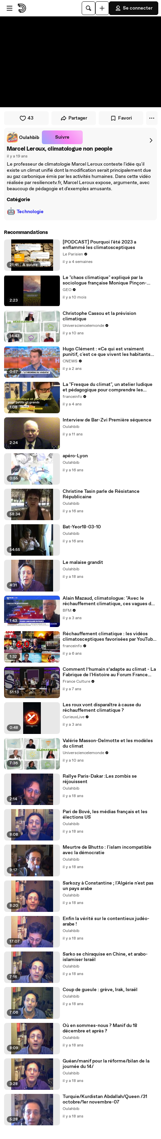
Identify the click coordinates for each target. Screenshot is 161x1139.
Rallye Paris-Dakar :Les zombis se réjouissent (100, 779)
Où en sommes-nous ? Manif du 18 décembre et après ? (100, 1028)
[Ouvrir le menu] (9, 8)
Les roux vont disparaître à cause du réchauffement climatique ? (102, 707)
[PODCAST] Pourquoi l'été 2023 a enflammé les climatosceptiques (99, 244)
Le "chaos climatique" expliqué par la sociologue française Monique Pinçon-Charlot (105, 280)
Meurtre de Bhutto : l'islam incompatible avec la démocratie (107, 850)
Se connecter (133, 8)
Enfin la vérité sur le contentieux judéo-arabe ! (106, 921)
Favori (121, 118)
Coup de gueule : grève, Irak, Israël (100, 989)
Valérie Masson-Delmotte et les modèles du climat (108, 743)
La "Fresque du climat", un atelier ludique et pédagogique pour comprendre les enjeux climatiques (107, 387)
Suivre (62, 137)
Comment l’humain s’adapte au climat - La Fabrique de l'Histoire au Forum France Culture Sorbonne (109, 672)
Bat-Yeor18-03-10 (82, 527)
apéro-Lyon (75, 456)
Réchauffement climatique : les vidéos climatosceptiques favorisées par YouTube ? (109, 636)
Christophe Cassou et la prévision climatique (99, 316)
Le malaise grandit (83, 562)
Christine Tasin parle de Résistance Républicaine (101, 494)
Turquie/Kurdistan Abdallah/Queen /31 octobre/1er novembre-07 (105, 1099)
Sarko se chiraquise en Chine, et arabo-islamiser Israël (105, 957)
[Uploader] (102, 8)
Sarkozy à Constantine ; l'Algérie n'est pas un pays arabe (108, 885)
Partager (73, 118)
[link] (23, 137)
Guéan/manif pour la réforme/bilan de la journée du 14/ (106, 1063)
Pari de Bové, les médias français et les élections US (105, 814)
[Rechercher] (88, 8)
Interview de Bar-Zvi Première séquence (107, 420)
